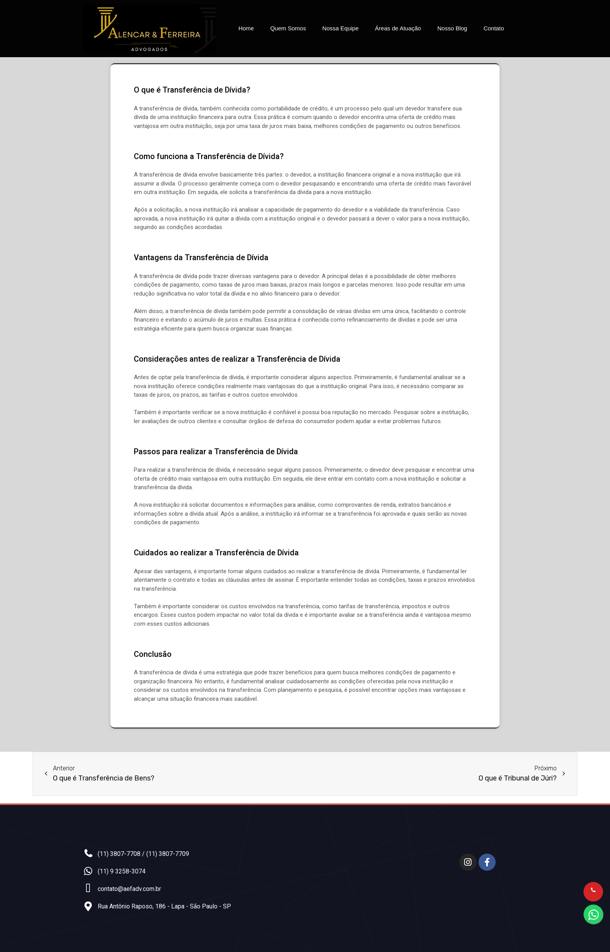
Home (246, 28)
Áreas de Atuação (398, 28)
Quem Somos (288, 28)
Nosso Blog (452, 28)
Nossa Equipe (340, 28)
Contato (494, 28)
